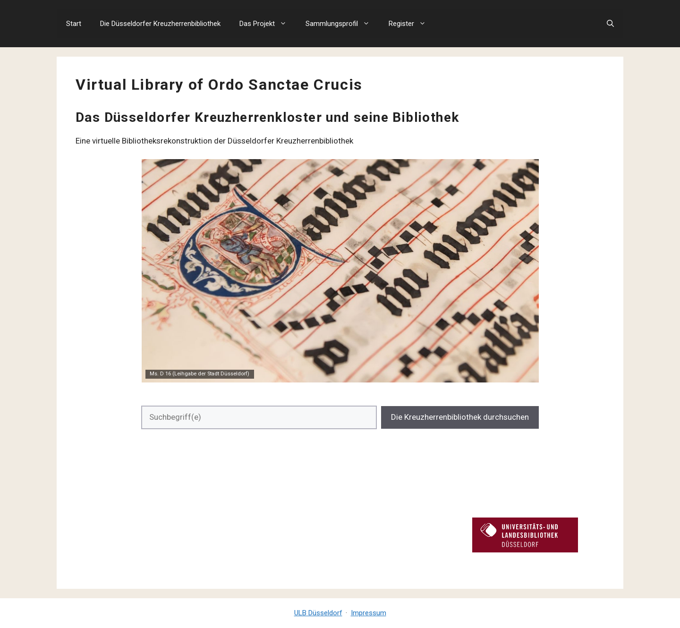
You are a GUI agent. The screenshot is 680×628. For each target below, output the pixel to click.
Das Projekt (267, 23)
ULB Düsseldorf (318, 613)
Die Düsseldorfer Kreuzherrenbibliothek (160, 23)
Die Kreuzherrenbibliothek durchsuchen (460, 417)
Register (412, 23)
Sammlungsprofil (342, 23)
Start (73, 23)
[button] (610, 23)
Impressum (368, 613)
